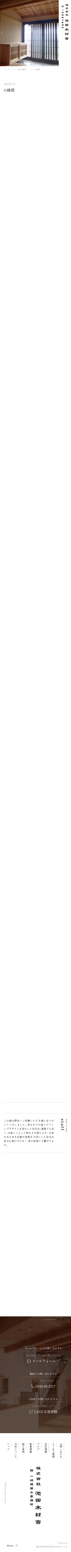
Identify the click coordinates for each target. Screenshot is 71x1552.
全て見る (62, 1319)
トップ (7, 69)
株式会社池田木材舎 (65, 22)
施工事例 (22, 69)
